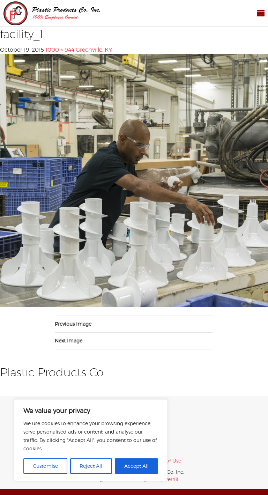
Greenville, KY (94, 49)
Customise (45, 466)
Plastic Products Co (51, 13)
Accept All (136, 466)
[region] (91, 440)
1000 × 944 (59, 49)
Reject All (91, 466)
